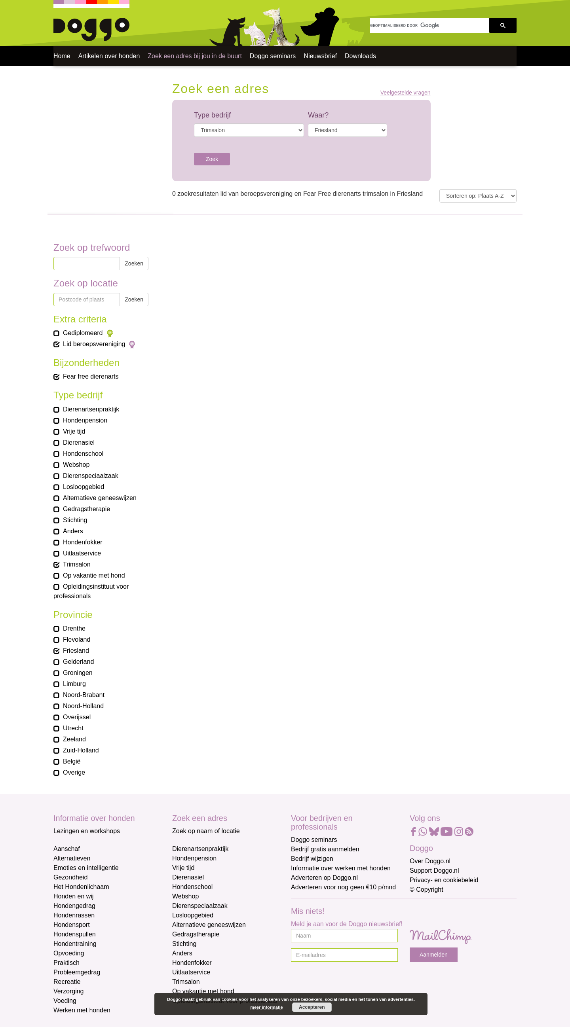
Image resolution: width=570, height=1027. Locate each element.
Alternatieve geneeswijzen (209, 924)
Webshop (185, 896)
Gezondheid (70, 877)
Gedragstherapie (195, 934)
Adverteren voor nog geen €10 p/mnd (343, 887)
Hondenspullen (74, 934)
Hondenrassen (74, 915)
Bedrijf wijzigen (312, 858)
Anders (182, 953)
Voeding (64, 1000)
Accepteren (312, 1007)
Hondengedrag (74, 905)
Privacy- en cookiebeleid (444, 880)
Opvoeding (68, 953)
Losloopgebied (192, 915)
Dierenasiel (188, 877)
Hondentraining (75, 943)
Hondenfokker (192, 962)
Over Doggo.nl (430, 861)
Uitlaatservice (191, 972)
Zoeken (134, 263)
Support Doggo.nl (434, 870)
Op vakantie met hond (203, 991)
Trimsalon (186, 981)
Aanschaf (66, 848)
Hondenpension (194, 858)
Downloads (360, 56)
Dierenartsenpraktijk (200, 848)
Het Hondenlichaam (81, 886)
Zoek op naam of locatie (206, 831)
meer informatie (266, 1007)
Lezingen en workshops (86, 831)
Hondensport (71, 924)
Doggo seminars (273, 56)
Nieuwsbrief (320, 56)
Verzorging (68, 991)
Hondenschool (192, 886)
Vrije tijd (183, 867)
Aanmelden (434, 954)
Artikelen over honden (109, 56)
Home (61, 56)
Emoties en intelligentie (86, 867)
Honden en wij (73, 896)
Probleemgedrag (76, 972)
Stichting (184, 943)
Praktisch (66, 962)
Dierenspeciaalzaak (200, 905)
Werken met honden (81, 1010)
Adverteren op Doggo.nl (324, 877)
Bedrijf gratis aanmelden (325, 849)
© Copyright (426, 889)
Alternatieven (71, 858)
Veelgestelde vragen (405, 93)
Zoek (212, 159)
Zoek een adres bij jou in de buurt (194, 56)
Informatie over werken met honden (341, 868)
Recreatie (66, 981)
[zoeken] (429, 25)
